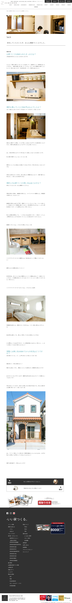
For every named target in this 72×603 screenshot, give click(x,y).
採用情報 (68, 1)
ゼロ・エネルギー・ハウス (15, 580)
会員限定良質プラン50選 (13, 562)
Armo (25, 526)
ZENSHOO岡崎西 (13, 557)
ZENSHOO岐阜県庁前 (14, 548)
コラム (11, 526)
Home (30, 1)
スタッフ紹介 (27, 535)
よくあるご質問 (27, 532)
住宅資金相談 (12, 582)
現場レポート (11, 566)
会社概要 (26, 537)
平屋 (25, 528)
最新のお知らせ (11, 523)
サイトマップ (40, 1)
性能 (11, 575)
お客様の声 (10, 14)
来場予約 (48, 1)
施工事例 (10, 559)
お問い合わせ (61, 1)
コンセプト (10, 568)
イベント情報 (11, 521)
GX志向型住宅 (13, 578)
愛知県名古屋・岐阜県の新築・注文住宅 (52, 599)
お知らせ (12, 528)
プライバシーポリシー (27, 546)
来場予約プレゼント (14, 535)
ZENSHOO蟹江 (13, 555)
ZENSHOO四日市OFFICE (15, 541)
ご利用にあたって (35, 1)
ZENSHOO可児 (13, 546)
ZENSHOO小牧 (13, 550)
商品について (26, 521)
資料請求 (55, 1)
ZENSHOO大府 (13, 552)
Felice (25, 523)
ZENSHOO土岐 (13, 543)
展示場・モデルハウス (13, 532)
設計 (11, 573)
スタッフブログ (11, 530)
